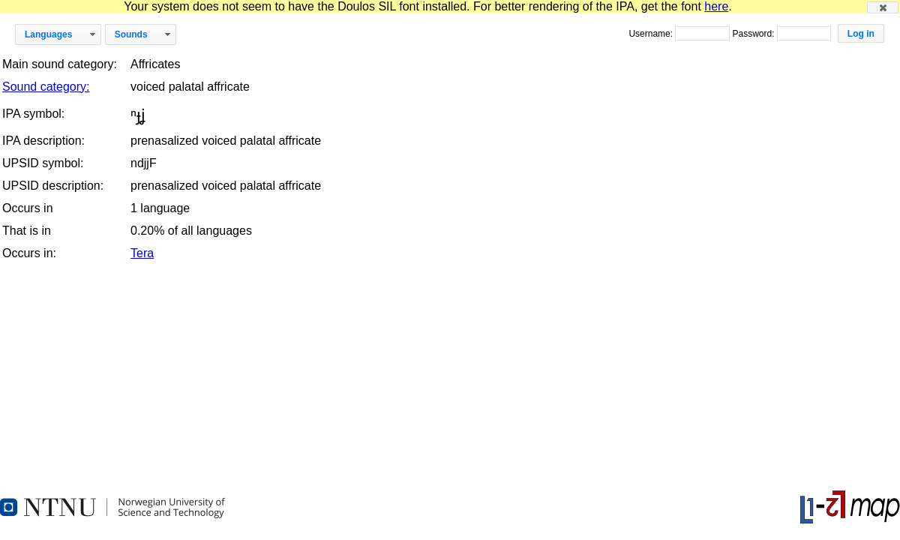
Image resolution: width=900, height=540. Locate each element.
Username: (651, 33)
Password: (754, 33)
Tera (142, 253)
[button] (882, 8)
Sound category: (46, 86)
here (716, 6)
